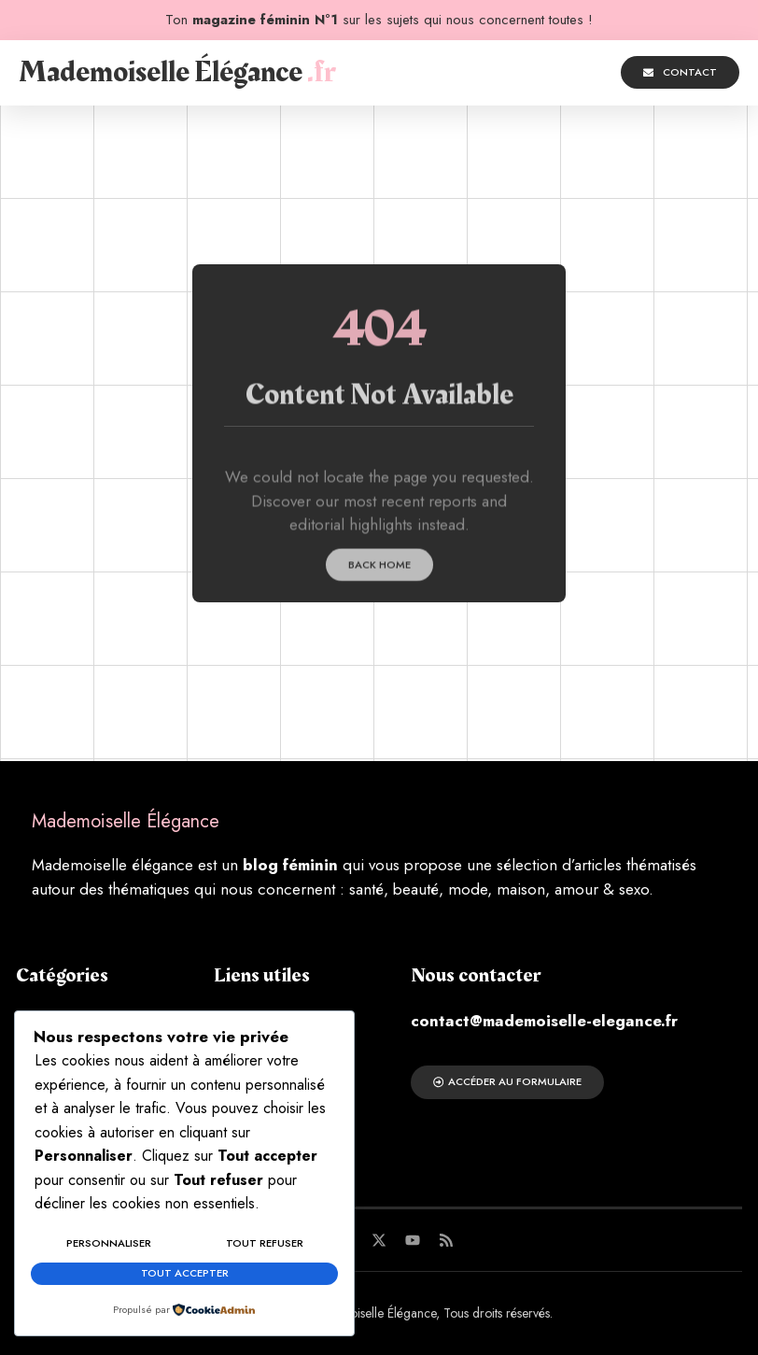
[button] (505, 72)
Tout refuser (264, 1247)
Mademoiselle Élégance (177, 72)
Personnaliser (108, 1247)
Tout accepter (184, 1274)
